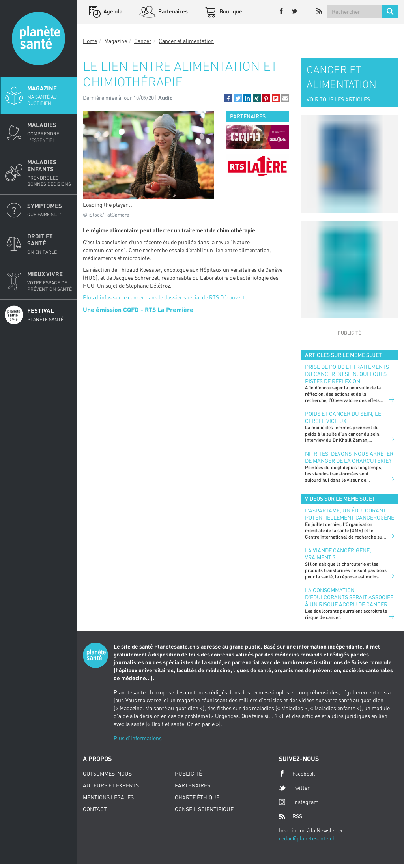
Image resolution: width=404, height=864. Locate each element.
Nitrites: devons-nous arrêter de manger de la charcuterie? (349, 457)
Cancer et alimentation (186, 40)
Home (90, 40)
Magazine (49, 95)
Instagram (298, 802)
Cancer (143, 40)
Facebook (297, 774)
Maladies (49, 132)
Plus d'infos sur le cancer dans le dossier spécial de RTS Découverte (165, 297)
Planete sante (38, 38)
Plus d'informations (138, 738)
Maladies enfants (49, 172)
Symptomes (49, 210)
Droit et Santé (49, 243)
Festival (49, 315)
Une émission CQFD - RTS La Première (138, 309)
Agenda (112, 11)
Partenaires (172, 11)
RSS (290, 816)
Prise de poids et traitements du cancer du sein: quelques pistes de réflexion (347, 373)
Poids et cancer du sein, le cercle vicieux (343, 417)
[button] (228, 98)
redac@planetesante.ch (307, 838)
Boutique (230, 11)
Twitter (294, 788)
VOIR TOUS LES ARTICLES (338, 99)
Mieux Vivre (49, 281)
